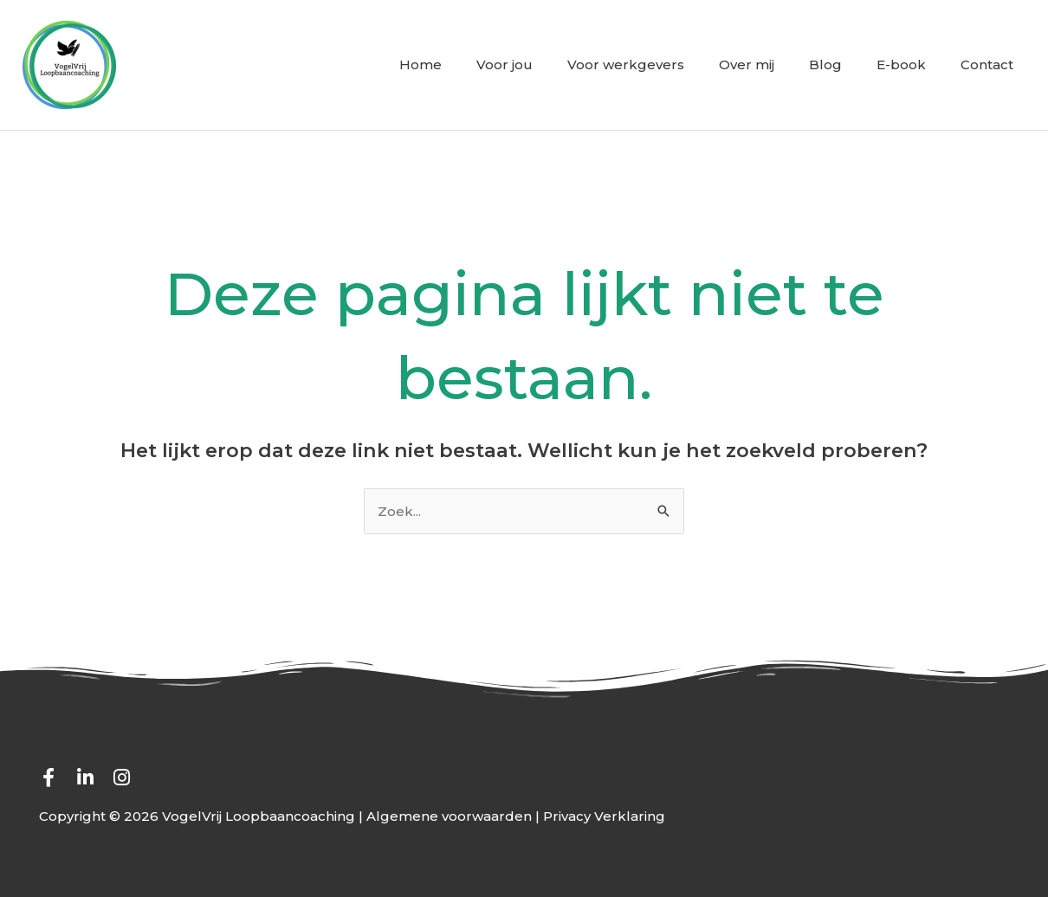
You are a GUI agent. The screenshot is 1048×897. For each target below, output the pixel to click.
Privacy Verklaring (604, 816)
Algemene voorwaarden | (454, 816)
